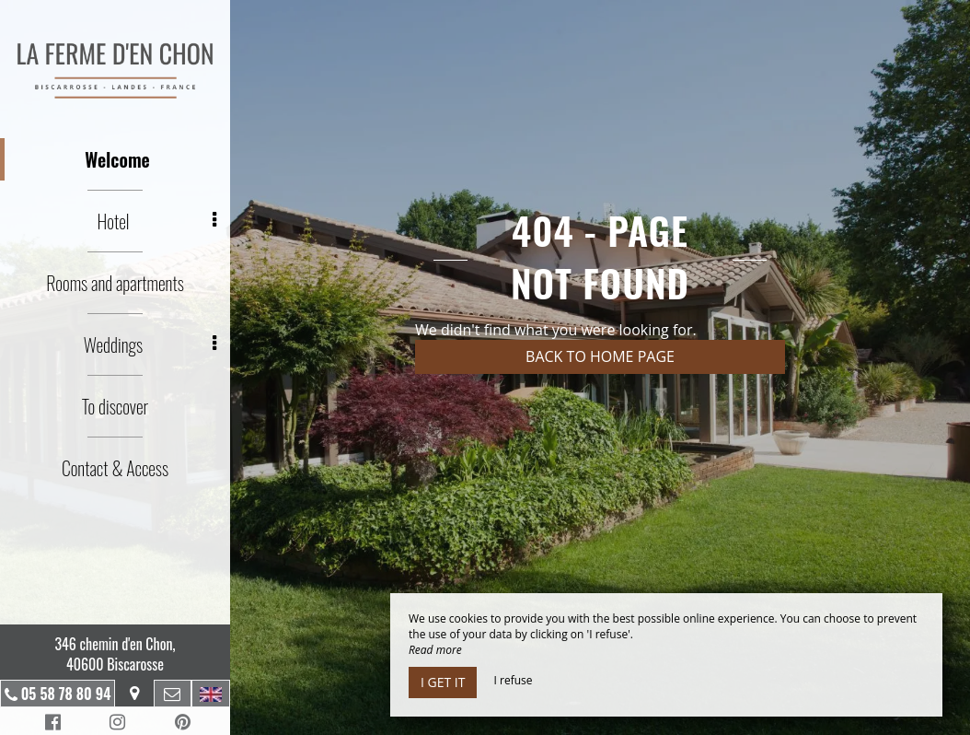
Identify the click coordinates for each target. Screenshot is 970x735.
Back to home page (600, 356)
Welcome (117, 159)
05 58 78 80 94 (66, 693)
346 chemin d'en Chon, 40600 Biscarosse (114, 654)
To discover (115, 406)
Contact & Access (115, 468)
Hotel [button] (156, 221)
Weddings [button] (150, 344)
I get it (443, 682)
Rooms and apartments (115, 283)
